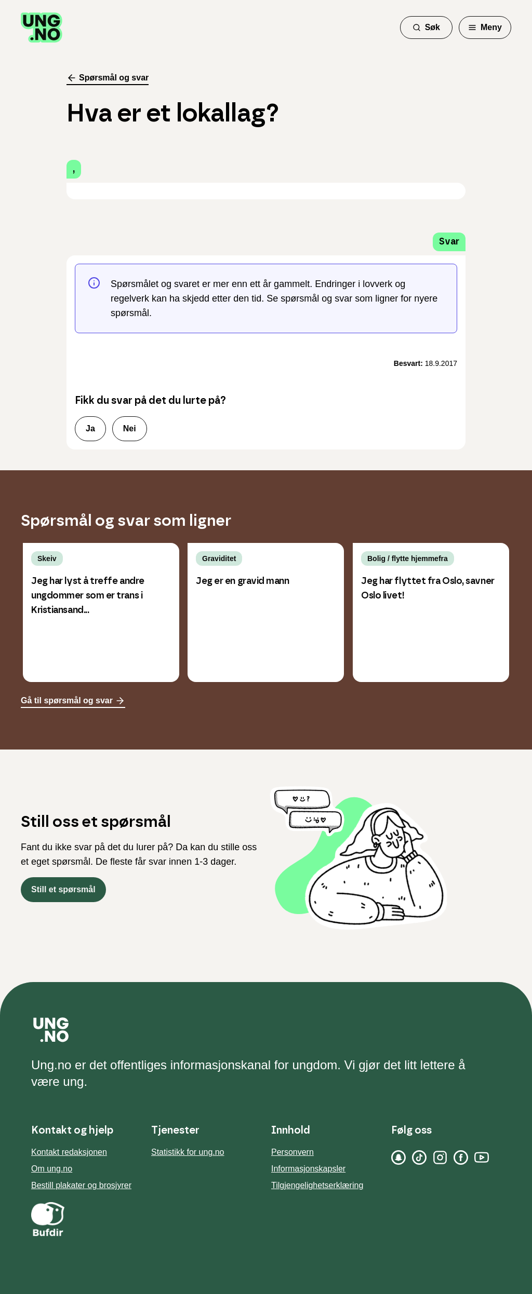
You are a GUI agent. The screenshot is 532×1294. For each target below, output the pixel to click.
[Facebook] (461, 1157)
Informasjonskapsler (308, 1168)
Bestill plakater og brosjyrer (81, 1185)
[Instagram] (440, 1157)
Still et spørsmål (63, 889)
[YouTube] (481, 1157)
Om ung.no (51, 1168)
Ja (90, 428)
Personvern (292, 1152)
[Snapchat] (398, 1157)
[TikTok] (419, 1157)
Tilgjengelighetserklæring (317, 1185)
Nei (129, 428)
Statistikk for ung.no (187, 1152)
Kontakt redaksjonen (69, 1152)
